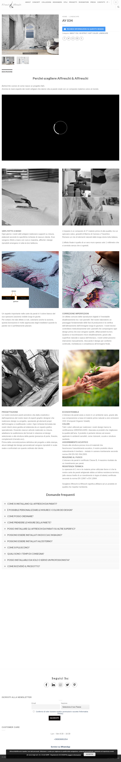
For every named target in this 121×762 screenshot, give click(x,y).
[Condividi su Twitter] (69, 38)
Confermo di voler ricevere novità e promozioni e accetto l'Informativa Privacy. (62, 712)
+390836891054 (60, 739)
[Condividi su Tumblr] (81, 38)
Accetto (89, 754)
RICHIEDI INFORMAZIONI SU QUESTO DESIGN (85, 29)
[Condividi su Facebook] (64, 38)
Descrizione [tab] (7, 72)
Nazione (64, 703)
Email (34, 703)
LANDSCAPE (74, 16)
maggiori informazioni (74, 755)
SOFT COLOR (93, 33)
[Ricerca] (118, 7)
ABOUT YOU (74, 33)
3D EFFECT (83, 33)
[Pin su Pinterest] (77, 38)
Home (64, 16)
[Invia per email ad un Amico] (73, 38)
